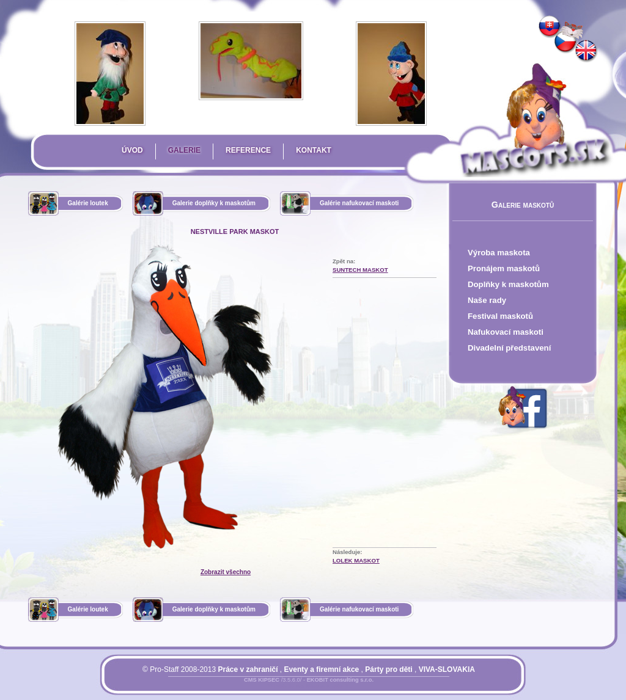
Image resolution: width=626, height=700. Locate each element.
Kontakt (313, 150)
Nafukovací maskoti (505, 332)
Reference (248, 150)
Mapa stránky (329, 687)
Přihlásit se (284, 687)
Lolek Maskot (356, 560)
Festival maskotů (500, 316)
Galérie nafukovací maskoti (359, 203)
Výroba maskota (499, 252)
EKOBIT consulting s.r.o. (340, 680)
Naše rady (487, 300)
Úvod (132, 150)
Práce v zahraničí (248, 669)
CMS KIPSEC (261, 680)
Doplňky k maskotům (508, 284)
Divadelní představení (509, 347)
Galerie (184, 150)
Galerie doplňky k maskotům (214, 203)
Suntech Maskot (360, 269)
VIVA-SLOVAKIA (447, 669)
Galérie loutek (88, 203)
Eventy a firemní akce (321, 669)
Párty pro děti (388, 669)
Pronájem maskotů (504, 268)
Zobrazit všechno (226, 572)
